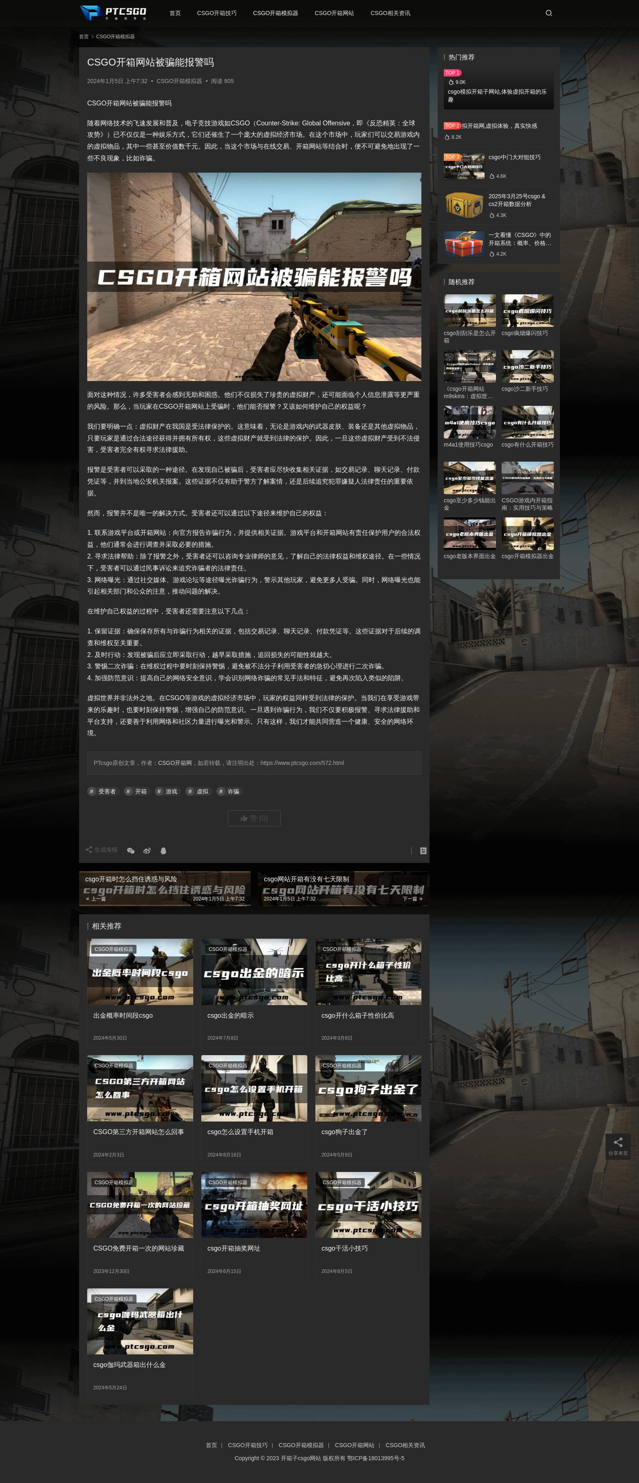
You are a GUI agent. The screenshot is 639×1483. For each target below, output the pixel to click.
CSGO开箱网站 (340, 13)
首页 (180, 13)
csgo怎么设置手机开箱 (240, 1131)
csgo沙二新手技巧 (525, 389)
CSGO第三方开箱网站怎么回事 (138, 1131)
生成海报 (103, 850)
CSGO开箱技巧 (222, 13)
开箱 (141, 791)
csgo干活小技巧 (345, 1248)
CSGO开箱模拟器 (281, 13)
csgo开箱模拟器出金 (528, 556)
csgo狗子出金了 (345, 1131)
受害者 (107, 791)
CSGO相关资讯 (396, 13)
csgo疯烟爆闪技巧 (525, 333)
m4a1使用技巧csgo (468, 444)
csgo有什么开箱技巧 (528, 444)
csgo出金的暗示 (230, 1015)
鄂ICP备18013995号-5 (375, 1458)
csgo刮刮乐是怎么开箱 (470, 337)
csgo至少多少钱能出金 (470, 504)
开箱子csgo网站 (301, 1458)
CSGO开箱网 (175, 763)
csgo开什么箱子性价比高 (358, 1015)
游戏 (171, 791)
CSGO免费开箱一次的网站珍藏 (138, 1248)
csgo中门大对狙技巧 (515, 157)
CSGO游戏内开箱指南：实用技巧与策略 (527, 504)
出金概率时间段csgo (123, 1015)
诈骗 (233, 791)
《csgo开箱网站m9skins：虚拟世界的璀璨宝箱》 (468, 393)
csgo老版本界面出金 (470, 556)
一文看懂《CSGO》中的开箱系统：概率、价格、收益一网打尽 (520, 243)
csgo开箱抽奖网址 (233, 1248)
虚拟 (202, 791)
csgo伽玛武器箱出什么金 (129, 1364)
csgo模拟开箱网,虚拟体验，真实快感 (490, 126)
